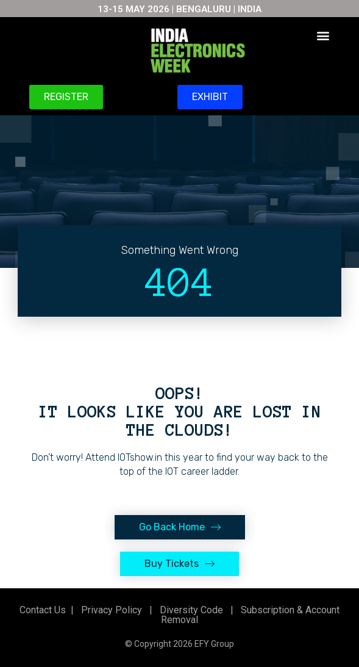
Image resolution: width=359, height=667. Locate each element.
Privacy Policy (110, 610)
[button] (323, 35)
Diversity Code (189, 610)
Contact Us (43, 610)
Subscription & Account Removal (250, 615)
